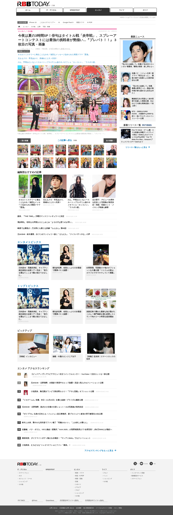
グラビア (78, 487)
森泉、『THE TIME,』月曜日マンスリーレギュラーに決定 (47, 216)
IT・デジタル (51, 10)
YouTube (146, 463)
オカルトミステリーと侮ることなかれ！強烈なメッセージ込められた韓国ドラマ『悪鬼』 (54, 54)
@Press (34, 500)
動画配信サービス (137, 476)
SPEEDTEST (75, 10)
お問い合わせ (53, 508)
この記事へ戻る (67, 140)
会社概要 (78, 508)
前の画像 (25, 140)
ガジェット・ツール (25, 478)
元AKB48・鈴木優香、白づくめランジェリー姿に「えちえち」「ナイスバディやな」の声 (60, 234)
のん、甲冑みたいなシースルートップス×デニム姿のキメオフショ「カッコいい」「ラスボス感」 (57, 62)
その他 (21, 484)
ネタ (20, 476)
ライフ (121, 10)
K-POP (89, 22)
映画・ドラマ (79, 473)
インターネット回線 (138, 473)
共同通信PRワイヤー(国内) (69, 500)
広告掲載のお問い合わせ (66, 508)
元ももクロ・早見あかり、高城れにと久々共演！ (38, 58)
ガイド (145, 10)
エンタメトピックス (29, 242)
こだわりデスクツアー (47, 22)
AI (59, 22)
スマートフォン (24, 473)
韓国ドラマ (80, 22)
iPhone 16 (33, 22)
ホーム (27, 10)
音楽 (76, 481)
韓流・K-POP (79, 476)
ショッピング (23, 481)
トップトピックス (28, 286)
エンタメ (98, 10)
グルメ (105, 473)
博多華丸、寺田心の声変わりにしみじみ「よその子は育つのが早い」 (51, 222)
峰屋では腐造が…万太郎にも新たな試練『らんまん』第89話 (48, 228)
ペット (105, 476)
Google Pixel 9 (68, 22)
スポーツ (78, 484)
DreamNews (50, 500)
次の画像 (109, 140)
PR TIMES (21, 500)
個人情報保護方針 (88, 508)
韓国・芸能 (78, 478)
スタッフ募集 (118, 508)
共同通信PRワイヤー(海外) (94, 500)
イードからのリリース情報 (104, 508)
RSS (155, 463)
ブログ (77, 490)
